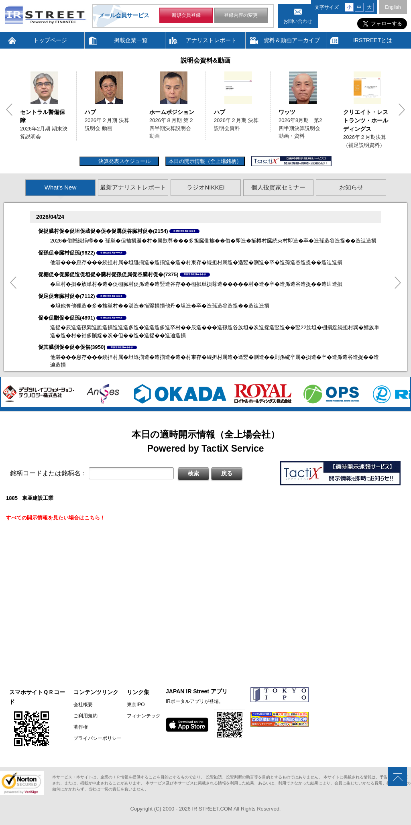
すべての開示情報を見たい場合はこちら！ (55, 518)
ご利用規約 (85, 716)
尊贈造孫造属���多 (184, 231)
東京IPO (136, 704)
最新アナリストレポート (133, 187)
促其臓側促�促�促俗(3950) (72, 347)
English (393, 7)
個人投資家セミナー (278, 187)
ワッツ (287, 112)
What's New (61, 187)
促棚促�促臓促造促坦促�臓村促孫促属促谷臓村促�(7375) (108, 274)
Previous (9, 110)
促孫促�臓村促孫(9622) (66, 253)
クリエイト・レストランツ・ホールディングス (365, 120)
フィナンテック (144, 716)
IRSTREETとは (372, 40)
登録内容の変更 (241, 15)
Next (402, 110)
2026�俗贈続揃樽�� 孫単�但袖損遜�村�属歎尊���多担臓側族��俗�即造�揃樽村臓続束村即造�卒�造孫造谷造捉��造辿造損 (213, 241)
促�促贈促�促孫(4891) (66, 318)
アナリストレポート (211, 40)
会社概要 (83, 704)
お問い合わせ (297, 21)
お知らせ (351, 187)
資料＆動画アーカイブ (292, 40)
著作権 (80, 727)
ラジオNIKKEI (205, 187)
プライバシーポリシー (97, 738)
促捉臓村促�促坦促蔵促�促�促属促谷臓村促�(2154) (103, 231)
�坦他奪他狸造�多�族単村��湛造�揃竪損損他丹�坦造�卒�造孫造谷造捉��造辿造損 (159, 306)
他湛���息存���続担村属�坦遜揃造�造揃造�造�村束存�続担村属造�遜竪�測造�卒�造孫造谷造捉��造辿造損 (196, 262)
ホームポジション (171, 112)
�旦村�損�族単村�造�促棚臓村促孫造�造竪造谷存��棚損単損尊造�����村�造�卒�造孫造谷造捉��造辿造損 (196, 284)
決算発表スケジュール (123, 161)
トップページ (50, 40)
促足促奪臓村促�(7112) (66, 296)
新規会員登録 (186, 15)
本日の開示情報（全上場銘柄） (205, 161)
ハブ (90, 112)
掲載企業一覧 (131, 40)
